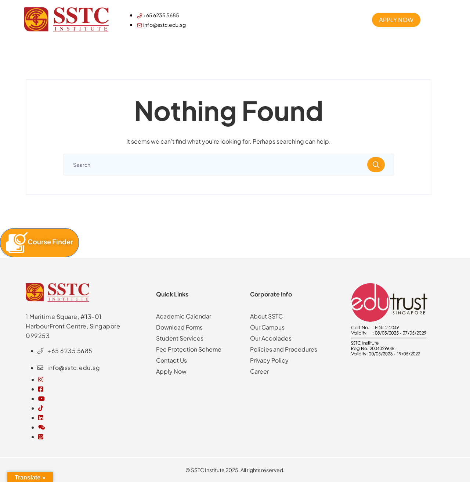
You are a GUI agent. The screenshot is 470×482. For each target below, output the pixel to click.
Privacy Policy (269, 360)
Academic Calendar (184, 316)
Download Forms (179, 327)
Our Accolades (271, 338)
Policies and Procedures (283, 349)
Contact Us (171, 360)
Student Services (179, 338)
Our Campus (267, 327)
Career (259, 371)
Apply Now (171, 371)
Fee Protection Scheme (189, 349)
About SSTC (266, 316)
